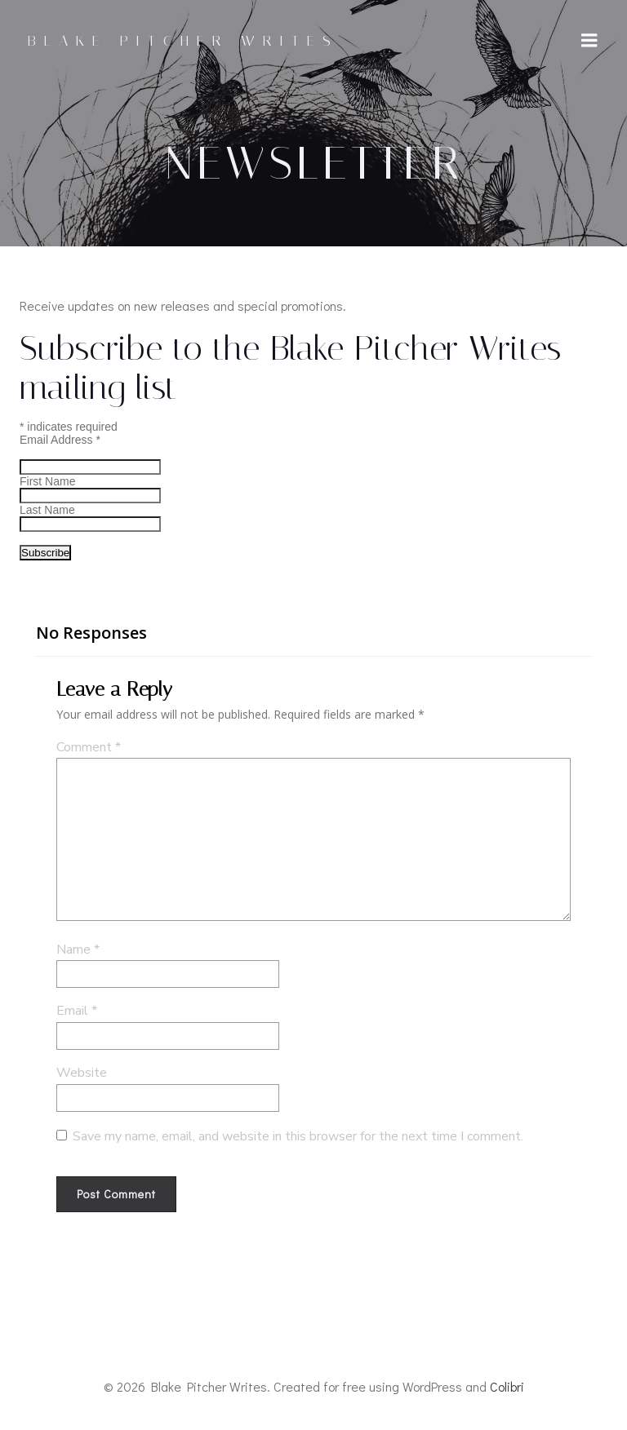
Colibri (507, 1386)
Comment (88, 747)
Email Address (60, 439)
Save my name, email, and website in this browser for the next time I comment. (298, 1136)
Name (78, 949)
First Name (47, 481)
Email (76, 1011)
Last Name (47, 509)
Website (81, 1073)
